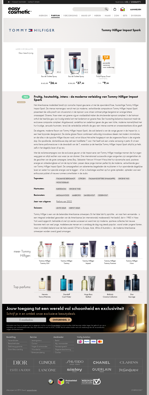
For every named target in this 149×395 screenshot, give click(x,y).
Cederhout (103, 195)
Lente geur (61, 208)
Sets (125, 16)
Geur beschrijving (26, 53)
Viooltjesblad (62, 182)
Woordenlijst (36, 349)
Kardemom (61, 189)
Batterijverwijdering (38, 352)
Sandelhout (89, 195)
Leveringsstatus (37, 340)
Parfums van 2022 (64, 201)
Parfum (55, 16)
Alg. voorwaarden (61, 343)
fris (25, 97)
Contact (34, 343)
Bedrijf (57, 340)
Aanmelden (135, 9)
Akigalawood (62, 195)
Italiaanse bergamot (65, 179)
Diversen (136, 16)
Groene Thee (75, 189)
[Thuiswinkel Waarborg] (122, 9)
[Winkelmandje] (114, 9)
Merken (43, 16)
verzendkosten (32, 390)
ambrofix (76, 195)
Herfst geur (74, 208)
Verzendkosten (13, 340)
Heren (97, 16)
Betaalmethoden (14, 343)
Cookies (58, 352)
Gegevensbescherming (63, 349)
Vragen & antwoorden (39, 346)
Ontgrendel (60, 319)
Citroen (82, 179)
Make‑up (86, 16)
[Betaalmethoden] (110, 341)
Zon (116, 16)
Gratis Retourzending (15, 349)
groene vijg (123, 179)
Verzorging (70, 16)
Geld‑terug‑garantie (15, 346)
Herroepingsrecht (61, 346)
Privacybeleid (55, 325)
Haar (108, 16)
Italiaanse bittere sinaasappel (102, 179)
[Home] (9, 0)
